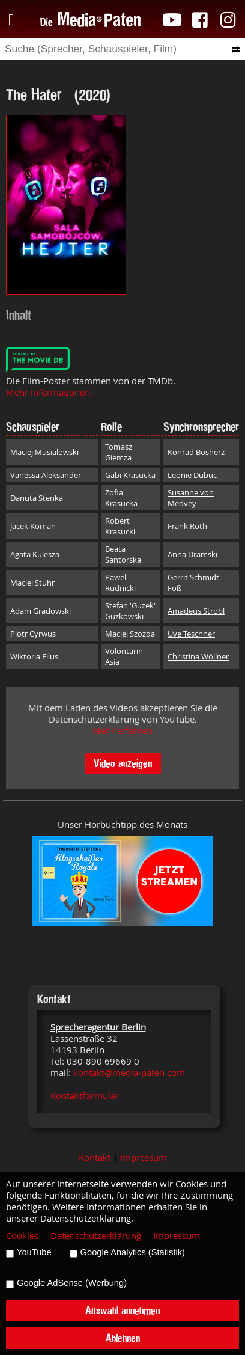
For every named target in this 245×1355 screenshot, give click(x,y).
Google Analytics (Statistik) (132, 1252)
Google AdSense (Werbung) (72, 1283)
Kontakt (94, 1157)
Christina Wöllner (198, 656)
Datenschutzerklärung (95, 1235)
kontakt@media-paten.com (129, 1072)
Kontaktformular (84, 1095)
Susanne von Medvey (191, 498)
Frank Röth (187, 526)
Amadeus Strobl (196, 610)
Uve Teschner (191, 633)
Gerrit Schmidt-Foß (195, 582)
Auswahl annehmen (122, 1310)
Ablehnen (123, 1337)
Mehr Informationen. (49, 392)
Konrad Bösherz (196, 452)
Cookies (22, 1235)
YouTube (34, 1252)
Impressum (143, 1157)
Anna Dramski (192, 554)
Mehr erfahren (122, 730)
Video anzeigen (123, 763)
